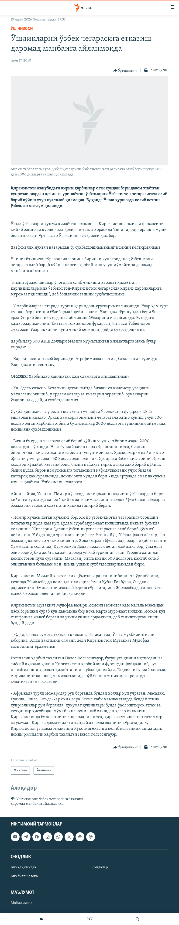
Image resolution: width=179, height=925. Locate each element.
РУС (89, 919)
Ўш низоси (22, 29)
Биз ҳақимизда (23, 867)
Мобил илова (21, 903)
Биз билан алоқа (24, 876)
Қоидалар (100, 867)
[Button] (125, 70)
